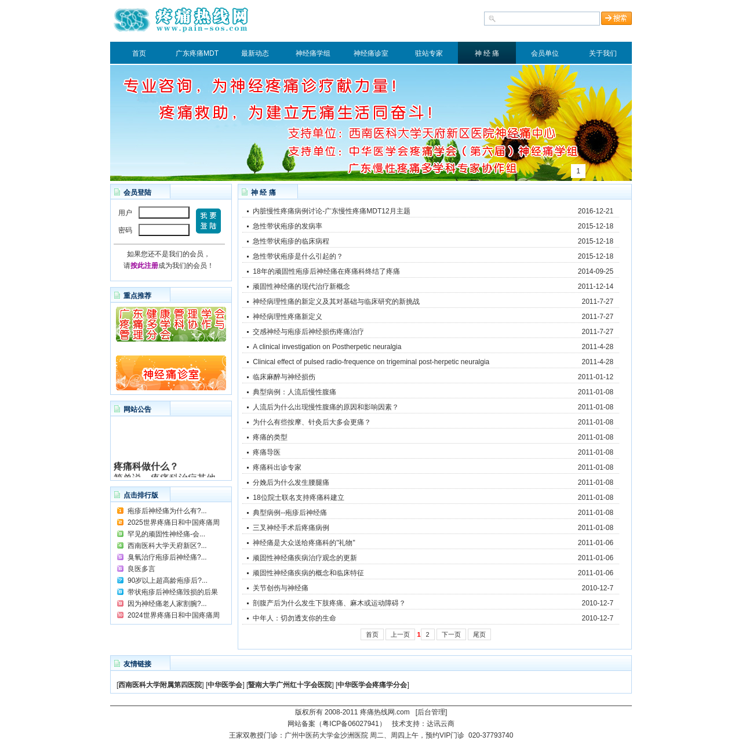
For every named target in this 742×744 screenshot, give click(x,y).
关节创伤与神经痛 (280, 588)
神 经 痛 (487, 53)
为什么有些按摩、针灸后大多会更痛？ (312, 422)
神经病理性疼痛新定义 (287, 317)
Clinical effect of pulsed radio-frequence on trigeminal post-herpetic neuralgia (371, 362)
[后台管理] (432, 712)
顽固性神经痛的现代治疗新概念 (301, 286)
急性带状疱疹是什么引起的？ (298, 256)
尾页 (479, 634)
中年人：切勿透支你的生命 (294, 618)
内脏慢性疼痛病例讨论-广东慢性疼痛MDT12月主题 (331, 211)
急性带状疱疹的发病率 (287, 226)
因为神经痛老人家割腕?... (167, 604)
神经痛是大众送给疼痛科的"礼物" (304, 543)
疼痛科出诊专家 (277, 467)
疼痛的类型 (270, 437)
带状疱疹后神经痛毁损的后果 (173, 592)
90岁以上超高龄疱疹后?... (168, 580)
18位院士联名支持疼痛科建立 (298, 497)
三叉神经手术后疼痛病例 (291, 528)
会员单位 (545, 53)
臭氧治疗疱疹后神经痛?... (167, 557)
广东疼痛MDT (197, 53)
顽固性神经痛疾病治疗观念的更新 (305, 558)
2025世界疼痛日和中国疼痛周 (174, 522)
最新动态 (255, 53)
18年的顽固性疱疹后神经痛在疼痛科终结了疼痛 (326, 271)
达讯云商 (440, 724)
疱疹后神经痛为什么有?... (167, 511)
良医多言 (141, 569)
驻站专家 (429, 53)
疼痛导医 (267, 452)
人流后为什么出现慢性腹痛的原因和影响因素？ (326, 407)
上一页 (400, 634)
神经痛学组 (313, 53)
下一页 (451, 634)
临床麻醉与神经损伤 (284, 377)
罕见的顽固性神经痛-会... (166, 534)
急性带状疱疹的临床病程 (291, 241)
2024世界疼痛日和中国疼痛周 (174, 615)
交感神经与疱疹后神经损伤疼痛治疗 (308, 332)
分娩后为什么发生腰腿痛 (291, 482)
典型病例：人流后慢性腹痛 (294, 392)
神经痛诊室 (371, 53)
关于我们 (603, 53)
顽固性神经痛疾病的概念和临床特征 (308, 573)
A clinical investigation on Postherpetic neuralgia (327, 347)
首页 (139, 53)
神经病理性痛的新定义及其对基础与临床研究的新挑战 (336, 301)
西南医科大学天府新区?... (167, 546)
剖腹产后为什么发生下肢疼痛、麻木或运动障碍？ (329, 603)
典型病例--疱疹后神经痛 (290, 513)
